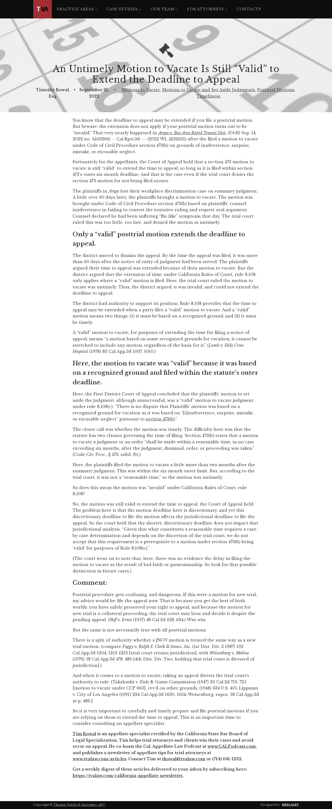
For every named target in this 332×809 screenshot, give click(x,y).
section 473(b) (160, 419)
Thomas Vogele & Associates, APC (79, 805)
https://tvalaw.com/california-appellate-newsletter (128, 775)
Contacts (249, 9)
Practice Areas (75, 9)
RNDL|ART (290, 805)
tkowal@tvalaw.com (183, 758)
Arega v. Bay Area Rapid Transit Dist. (192, 132)
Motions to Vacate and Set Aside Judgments (208, 89)
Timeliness (208, 96)
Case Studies (122, 9)
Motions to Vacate (141, 89)
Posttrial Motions (275, 89)
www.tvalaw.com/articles (99, 758)
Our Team (162, 9)
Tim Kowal (84, 733)
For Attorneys (205, 9)
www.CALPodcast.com (231, 746)
